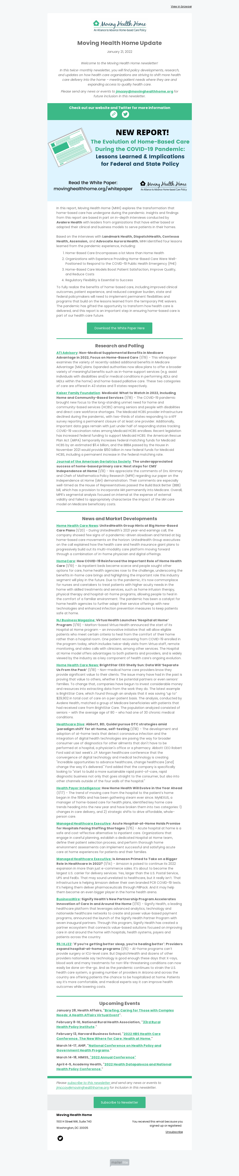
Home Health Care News (77, 525)
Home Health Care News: (77, 665)
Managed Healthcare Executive (83, 823)
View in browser (181, 6)
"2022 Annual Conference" (112, 1057)
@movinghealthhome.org (150, 91)
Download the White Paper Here (120, 328)
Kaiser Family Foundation (78, 393)
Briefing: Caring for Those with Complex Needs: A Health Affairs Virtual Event (115, 1012)
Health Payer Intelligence (78, 788)
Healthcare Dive (70, 724)
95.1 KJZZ (64, 944)
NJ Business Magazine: (75, 620)
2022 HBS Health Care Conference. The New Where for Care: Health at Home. (108, 1036)
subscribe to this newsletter (89, 1083)
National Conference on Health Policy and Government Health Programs (108, 1048)
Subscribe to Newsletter (119, 1102)
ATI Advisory (67, 352)
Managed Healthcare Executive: (84, 859)
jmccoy (122, 91)
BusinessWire (68, 899)
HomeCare (65, 561)
